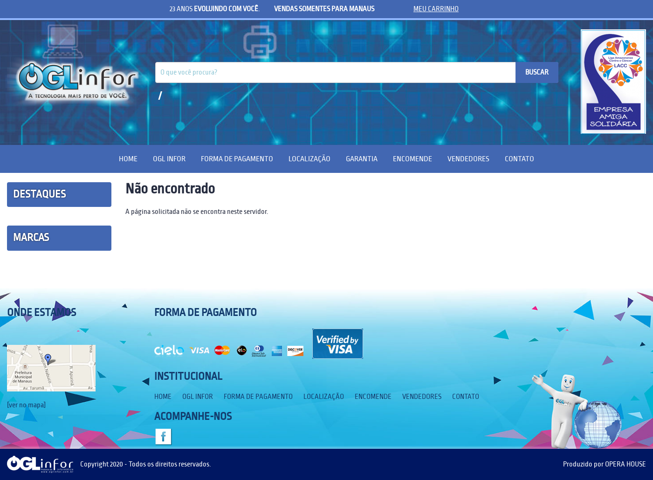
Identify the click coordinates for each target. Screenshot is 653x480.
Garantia (362, 159)
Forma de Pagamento (237, 159)
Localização (309, 159)
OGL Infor (169, 159)
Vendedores (468, 159)
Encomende (412, 159)
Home (128, 159)
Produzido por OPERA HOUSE (604, 464)
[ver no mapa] (26, 405)
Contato (519, 159)
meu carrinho (436, 9)
